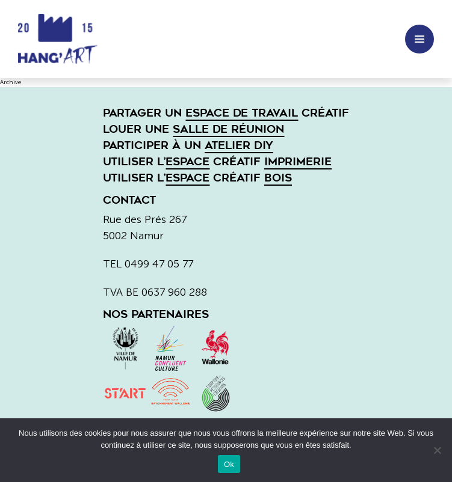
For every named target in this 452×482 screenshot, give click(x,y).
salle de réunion (228, 129)
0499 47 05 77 (159, 263)
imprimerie (298, 161)
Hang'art (63, 39)
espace (187, 161)
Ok (229, 464)
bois (278, 178)
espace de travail (241, 113)
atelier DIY (239, 145)
